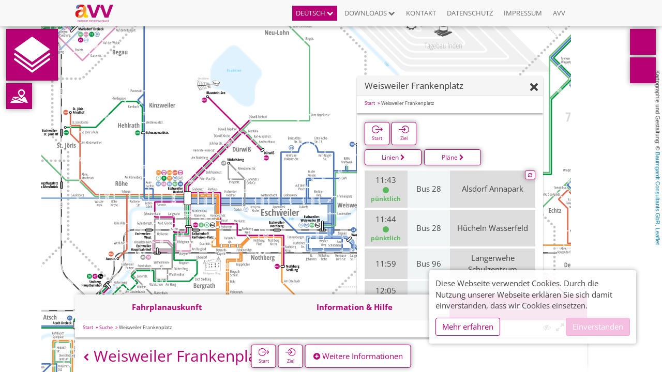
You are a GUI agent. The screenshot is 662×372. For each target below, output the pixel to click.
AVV (559, 13)
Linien (393, 157)
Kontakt (421, 13)
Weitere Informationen (358, 356)
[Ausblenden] (534, 87)
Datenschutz (470, 13)
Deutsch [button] (315, 13)
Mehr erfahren (467, 326)
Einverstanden (598, 326)
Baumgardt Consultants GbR (658, 188)
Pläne (453, 157)
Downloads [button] (369, 13)
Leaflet (658, 236)
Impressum (523, 13)
